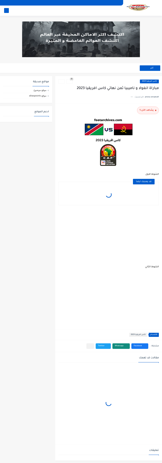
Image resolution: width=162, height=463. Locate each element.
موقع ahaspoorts (37, 95)
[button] (139, 346)
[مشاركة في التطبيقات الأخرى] (90, 346)
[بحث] (6, 10)
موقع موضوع (40, 90)
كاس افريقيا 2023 (149, 81)
